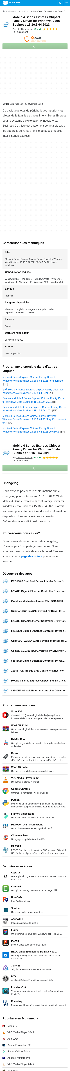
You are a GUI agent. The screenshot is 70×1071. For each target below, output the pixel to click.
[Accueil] (3, 11)
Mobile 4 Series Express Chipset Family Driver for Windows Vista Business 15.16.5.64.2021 (36, 20)
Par (22, 29)
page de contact (31, 556)
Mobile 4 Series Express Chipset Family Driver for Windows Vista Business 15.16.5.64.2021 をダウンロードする (34, 419)
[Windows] (12, 11)
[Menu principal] (67, 3)
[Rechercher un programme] (60, 3)
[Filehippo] (11, 3)
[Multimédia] (22, 11)
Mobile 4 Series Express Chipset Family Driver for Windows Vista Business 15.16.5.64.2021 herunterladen (33, 379)
